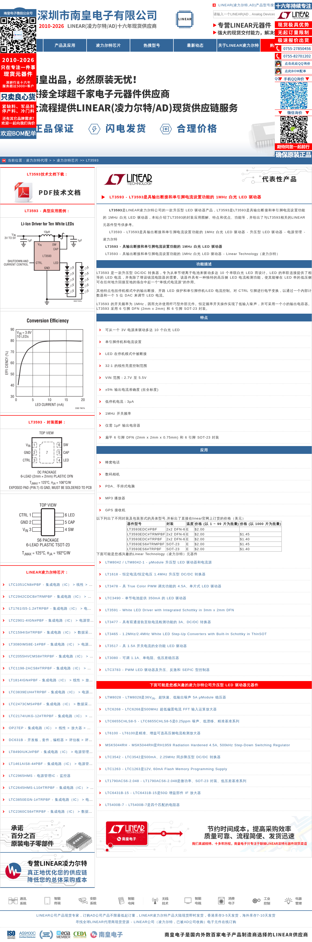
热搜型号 (152, 45)
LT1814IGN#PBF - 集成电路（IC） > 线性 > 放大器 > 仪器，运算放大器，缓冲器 (77, 680)
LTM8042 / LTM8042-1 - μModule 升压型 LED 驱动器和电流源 (158, 562)
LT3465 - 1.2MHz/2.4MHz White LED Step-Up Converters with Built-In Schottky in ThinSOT (186, 634)
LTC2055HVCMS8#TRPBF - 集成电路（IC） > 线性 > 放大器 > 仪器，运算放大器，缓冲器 (85, 656)
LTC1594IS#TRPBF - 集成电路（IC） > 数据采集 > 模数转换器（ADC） (70, 632)
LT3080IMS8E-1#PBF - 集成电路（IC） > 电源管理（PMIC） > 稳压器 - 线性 (74, 644)
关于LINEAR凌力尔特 (238, 45)
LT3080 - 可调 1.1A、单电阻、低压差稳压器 (142, 658)
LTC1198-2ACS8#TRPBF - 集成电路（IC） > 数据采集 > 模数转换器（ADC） (75, 668)
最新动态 (195, 45)
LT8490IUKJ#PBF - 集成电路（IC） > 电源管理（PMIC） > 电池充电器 (69, 752)
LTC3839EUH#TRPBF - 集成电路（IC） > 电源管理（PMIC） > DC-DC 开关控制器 (79, 692)
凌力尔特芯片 (108, 45)
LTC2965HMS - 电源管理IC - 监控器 (40, 776)
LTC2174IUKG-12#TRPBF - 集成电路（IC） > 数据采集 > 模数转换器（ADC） (75, 716)
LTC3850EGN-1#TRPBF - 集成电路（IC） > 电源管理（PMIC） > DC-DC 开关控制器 (81, 800)
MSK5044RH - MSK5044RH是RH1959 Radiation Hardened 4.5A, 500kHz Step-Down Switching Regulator (197, 745)
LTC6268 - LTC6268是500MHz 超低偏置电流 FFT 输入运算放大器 (161, 709)
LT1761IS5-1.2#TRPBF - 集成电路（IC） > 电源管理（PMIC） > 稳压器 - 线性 (76, 608)
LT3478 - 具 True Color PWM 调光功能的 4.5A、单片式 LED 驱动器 (163, 586)
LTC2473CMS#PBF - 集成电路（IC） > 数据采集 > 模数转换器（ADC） (70, 704)
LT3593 (92, 160)
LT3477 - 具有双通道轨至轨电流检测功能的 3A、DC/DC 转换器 (158, 622)
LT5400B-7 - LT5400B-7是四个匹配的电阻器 (142, 805)
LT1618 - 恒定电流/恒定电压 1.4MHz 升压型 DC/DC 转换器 (155, 574)
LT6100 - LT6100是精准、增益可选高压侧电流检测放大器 (153, 733)
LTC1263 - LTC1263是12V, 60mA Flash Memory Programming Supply (166, 769)
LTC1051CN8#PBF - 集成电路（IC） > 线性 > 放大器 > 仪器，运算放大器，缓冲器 (79, 585)
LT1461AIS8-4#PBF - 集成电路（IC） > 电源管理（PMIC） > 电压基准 (69, 764)
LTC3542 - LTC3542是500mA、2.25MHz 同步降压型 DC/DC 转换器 (163, 757)
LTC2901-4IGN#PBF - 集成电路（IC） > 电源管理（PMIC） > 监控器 (68, 620)
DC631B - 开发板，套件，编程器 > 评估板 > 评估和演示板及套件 (63, 740)
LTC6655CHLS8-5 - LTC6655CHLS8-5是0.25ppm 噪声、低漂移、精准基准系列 (172, 721)
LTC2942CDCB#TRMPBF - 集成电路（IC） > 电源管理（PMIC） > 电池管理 (74, 596)
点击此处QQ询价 (297, 63)
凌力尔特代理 (37, 160)
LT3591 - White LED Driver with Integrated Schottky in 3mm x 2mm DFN (169, 610)
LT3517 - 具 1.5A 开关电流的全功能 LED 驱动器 (146, 646)
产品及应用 (65, 45)
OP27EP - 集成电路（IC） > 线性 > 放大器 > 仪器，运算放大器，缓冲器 (70, 728)
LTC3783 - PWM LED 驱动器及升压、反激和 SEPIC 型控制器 (157, 670)
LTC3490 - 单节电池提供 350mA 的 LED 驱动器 (145, 598)
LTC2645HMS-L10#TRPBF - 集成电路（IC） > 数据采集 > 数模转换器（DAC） (76, 788)
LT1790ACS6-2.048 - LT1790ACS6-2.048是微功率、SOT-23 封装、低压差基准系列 (175, 781)
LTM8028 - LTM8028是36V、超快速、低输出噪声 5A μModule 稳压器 (165, 697)
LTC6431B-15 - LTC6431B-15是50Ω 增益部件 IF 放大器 (153, 793)
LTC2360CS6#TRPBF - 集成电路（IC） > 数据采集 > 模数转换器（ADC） (71, 811)
